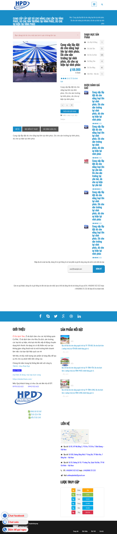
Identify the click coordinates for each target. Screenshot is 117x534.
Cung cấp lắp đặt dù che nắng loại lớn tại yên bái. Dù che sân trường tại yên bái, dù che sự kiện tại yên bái (98, 173)
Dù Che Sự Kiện (92, 54)
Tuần (79, 499)
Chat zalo (13, 521)
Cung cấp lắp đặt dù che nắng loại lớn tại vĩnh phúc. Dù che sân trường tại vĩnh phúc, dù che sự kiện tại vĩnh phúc (98, 105)
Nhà (70, 17)
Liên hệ (101, 531)
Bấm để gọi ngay (17, 529)
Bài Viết (93, 531)
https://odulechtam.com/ (20, 379)
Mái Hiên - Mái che (93, 73)
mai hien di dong (17, 375)
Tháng (78, 503)
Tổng (79, 512)
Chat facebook (16, 515)
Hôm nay (79, 495)
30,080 (88, 508)
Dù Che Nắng (91, 67)
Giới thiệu (84, 531)
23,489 (88, 503)
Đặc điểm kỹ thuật (31, 129)
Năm (79, 508)
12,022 (88, 499)
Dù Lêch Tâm (91, 48)
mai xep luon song (32, 375)
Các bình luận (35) (49, 129)
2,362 (87, 495)
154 (88, 490)
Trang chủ (75, 531)
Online (78, 490)
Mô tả (17, 129)
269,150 (87, 512)
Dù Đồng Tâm (91, 61)
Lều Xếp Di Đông (92, 42)
